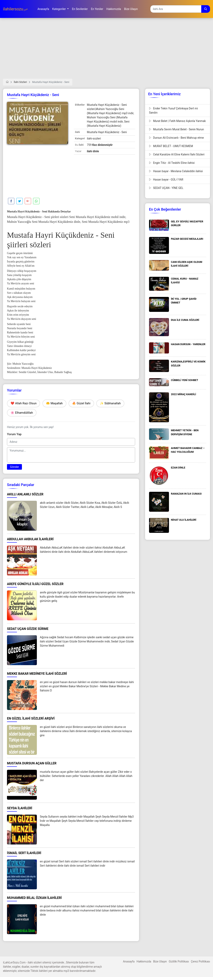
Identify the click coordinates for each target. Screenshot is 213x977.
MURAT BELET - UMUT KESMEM (171, 146)
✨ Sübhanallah (110, 403)
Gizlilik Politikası (179, 961)
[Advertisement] (106, 51)
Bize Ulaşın (160, 961)
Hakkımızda (143, 961)
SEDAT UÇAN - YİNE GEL (166, 188)
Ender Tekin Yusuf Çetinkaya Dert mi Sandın (173, 110)
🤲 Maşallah (54, 403)
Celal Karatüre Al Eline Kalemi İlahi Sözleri (177, 154)
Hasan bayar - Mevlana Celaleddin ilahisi (176, 171)
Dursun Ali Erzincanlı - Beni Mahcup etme (176, 137)
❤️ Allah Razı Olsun (23, 403)
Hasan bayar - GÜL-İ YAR (166, 179)
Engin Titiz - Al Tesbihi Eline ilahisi (172, 162)
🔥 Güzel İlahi (81, 403)
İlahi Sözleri (20, 82)
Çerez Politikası (200, 961)
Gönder (14, 466)
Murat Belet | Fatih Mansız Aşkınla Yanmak (177, 121)
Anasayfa (128, 961)
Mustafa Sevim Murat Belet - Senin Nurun (176, 129)
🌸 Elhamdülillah (22, 412)
